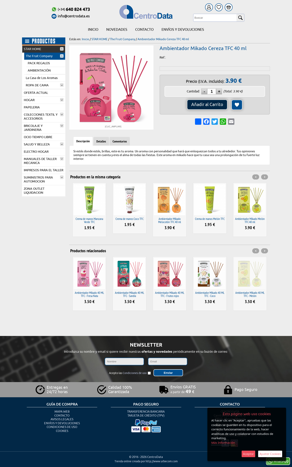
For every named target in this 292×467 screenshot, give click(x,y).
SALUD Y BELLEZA (44, 144)
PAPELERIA (32, 107)
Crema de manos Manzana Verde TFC (89, 220)
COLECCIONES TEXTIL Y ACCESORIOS (44, 117)
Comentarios (120, 141)
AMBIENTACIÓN (39, 71)
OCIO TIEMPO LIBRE (38, 137)
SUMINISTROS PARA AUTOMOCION (44, 179)
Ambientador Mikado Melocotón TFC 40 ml (169, 220)
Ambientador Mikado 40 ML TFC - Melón (250, 294)
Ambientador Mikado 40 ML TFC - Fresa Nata (89, 294)
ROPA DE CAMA (45, 85)
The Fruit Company (45, 56)
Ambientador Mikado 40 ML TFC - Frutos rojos (169, 294)
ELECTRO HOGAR (36, 152)
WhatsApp (278, 461)
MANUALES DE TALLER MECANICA (44, 161)
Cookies (62, 431)
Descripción (83, 141)
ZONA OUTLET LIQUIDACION (34, 191)
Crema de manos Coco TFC (130, 219)
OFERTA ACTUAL (36, 93)
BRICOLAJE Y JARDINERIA (44, 128)
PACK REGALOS (39, 63)
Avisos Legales (62, 419)
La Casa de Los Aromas (42, 78)
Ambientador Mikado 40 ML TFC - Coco (210, 294)
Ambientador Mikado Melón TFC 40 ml (250, 220)
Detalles (101, 141)
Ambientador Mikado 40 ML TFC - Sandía (129, 294)
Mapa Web (62, 412)
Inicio (93, 29)
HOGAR (44, 100)
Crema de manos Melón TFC (210, 219)
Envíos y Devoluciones (183, 29)
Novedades (116, 29)
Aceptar (248, 454)
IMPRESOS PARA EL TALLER (43, 170)
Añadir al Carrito (207, 104)
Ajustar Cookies (270, 454)
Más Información (223, 443)
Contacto (144, 29)
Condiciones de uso (135, 373)
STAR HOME (44, 49)
